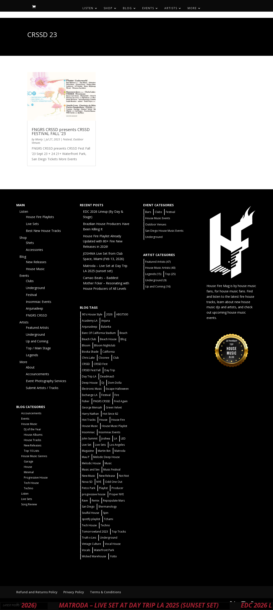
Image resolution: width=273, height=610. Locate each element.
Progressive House (36, 477)
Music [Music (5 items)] (108, 463)
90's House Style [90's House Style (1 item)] (92, 314)
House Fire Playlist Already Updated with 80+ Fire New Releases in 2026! (102, 241)
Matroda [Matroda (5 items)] (119, 451)
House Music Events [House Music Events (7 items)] (157, 218)
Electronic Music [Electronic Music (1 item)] (92, 389)
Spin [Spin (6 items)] (105, 513)
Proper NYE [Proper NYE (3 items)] (116, 494)
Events (148, 8)
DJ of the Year (32, 429)
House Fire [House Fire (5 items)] (118, 420)
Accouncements (37, 374)
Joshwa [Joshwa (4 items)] (105, 438)
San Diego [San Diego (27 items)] (88, 506)
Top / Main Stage (38, 348)
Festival (67, 139)
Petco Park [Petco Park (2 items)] (88, 488)
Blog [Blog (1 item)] (123, 339)
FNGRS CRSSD (36, 315)
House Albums (33, 435)
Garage (28, 461)
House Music (35, 269)
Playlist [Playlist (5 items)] (103, 488)
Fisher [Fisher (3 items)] (85, 401)
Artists (170, 8)
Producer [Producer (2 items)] (117, 488)
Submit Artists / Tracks (42, 388)
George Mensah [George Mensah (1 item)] (92, 407)
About (30, 367)
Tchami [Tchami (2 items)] (108, 519)
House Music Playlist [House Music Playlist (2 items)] (114, 426)
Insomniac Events (38, 302)
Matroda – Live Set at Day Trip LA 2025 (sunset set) (156, 605)
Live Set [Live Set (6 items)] (86, 445)
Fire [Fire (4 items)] (116, 395)
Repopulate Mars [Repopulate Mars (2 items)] (114, 500)
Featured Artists (37, 327)
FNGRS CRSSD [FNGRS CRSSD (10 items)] (101, 401)
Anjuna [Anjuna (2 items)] (105, 321)
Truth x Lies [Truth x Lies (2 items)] (89, 537)
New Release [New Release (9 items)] (107, 476)
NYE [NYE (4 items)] (98, 482)
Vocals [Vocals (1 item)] (86, 550)
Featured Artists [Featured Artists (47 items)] (158, 262)
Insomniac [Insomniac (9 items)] (88, 432)
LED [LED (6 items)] (123, 438)
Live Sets (32, 224)
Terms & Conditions (105, 592)
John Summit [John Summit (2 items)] (89, 438)
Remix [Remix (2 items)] (95, 500)
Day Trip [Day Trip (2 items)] (109, 370)
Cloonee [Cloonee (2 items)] (104, 358)
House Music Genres (34, 456)
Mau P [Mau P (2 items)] (85, 457)
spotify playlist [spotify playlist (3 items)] (91, 519)
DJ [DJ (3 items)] (102, 383)
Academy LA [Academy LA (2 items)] (89, 321)
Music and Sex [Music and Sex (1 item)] (90, 469)
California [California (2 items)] (108, 352)
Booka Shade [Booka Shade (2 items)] (90, 352)
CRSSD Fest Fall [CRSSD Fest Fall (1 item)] (91, 370)
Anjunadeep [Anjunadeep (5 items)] (89, 327)
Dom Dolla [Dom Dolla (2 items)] (115, 383)
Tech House (31, 483)
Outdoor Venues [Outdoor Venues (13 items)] (155, 224)
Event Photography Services (46, 381)
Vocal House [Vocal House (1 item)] (113, 544)
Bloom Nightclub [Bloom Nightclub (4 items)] (104, 345)
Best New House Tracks (43, 231)
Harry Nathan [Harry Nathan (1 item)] (90, 414)
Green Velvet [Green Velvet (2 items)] (114, 407)
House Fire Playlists (40, 217)
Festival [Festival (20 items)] (106, 395)
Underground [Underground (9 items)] (155, 280)
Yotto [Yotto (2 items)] (113, 556)
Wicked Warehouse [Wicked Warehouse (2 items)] (94, 556)
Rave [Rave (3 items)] (85, 500)
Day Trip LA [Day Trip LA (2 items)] (89, 376)
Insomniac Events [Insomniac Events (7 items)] (109, 432)
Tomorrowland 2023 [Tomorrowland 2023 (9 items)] (95, 531)
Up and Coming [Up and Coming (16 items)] (157, 286)
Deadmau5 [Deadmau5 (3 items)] (107, 376)
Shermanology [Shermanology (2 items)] (107, 506)
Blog (127, 8)
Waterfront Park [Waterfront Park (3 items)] (104, 550)
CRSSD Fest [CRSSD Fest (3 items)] (101, 364)
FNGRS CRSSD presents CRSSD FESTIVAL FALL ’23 (61, 131)
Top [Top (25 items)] (170, 274)
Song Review (29, 504)
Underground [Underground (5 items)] (108, 537)
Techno (28, 488)
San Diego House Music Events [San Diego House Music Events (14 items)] (164, 231)
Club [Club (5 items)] (116, 358)
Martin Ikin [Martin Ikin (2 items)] (104, 451)
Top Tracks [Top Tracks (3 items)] (119, 531)
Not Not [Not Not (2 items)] (124, 476)
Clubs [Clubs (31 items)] (158, 212)
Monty (39, 139)
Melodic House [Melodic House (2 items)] (91, 463)
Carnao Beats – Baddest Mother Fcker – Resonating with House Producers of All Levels (106, 283)
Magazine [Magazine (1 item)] (88, 451)
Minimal (29, 472)
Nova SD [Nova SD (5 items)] (87, 482)
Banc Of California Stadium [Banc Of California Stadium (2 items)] (99, 333)
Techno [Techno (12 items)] (105, 525)
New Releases (36, 262)
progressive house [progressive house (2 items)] (93, 494)
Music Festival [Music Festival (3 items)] (111, 469)
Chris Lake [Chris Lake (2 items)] (88, 358)
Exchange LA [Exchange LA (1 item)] (89, 395)
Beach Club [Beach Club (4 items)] (89, 339)
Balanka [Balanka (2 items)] (106, 327)
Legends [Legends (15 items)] (153, 274)
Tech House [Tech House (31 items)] (89, 525)
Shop (108, 8)
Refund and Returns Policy (37, 592)
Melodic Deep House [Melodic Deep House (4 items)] (106, 457)
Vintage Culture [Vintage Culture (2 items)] (91, 544)
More (192, 8)
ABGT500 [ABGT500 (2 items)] (122, 314)
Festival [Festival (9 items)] (170, 212)
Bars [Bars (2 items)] (148, 212)
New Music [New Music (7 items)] (88, 476)
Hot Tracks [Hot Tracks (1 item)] (88, 420)
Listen (88, 8)
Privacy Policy (73, 592)
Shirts (30, 243)
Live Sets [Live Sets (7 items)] (100, 445)
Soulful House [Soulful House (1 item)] (90, 513)
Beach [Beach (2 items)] (123, 333)
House (28, 467)
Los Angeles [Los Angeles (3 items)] (117, 445)
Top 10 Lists (31, 451)
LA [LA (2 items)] (115, 438)
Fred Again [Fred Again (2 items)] (121, 401)
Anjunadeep (34, 308)
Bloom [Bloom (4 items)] (86, 345)
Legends (32, 355)
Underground (35, 288)
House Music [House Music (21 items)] (90, 426)
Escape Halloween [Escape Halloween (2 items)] (117, 389)
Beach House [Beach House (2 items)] (108, 339)
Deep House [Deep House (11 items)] (90, 383)
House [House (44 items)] (103, 420)
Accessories (34, 250)
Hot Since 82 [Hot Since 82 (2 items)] (110, 414)
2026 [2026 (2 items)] (109, 314)
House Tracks (32, 440)
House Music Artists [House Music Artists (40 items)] (160, 268)
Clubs (30, 281)
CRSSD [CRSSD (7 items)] (86, 364)
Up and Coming (37, 341)
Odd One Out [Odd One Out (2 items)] (113, 482)
